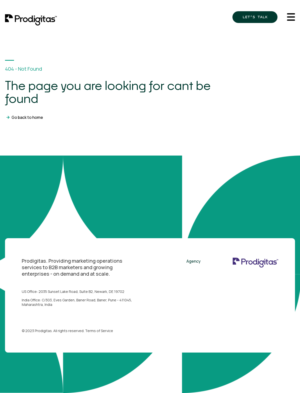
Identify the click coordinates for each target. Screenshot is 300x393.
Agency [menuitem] (193, 261)
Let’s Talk (254, 16)
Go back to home (27, 117)
